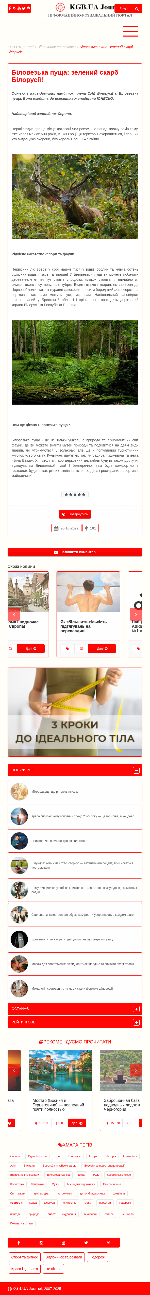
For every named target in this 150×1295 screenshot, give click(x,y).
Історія (111, 1156)
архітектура (41, 1193)
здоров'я (16, 1202)
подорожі (125, 1202)
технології (90, 1214)
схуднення (69, 1214)
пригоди (15, 1214)
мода (88, 1202)
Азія (13, 1165)
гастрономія (64, 1193)
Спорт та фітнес (24, 1257)
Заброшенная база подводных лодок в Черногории (101, 1104)
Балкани (29, 1165)
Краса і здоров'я (24, 1269)
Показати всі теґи (21, 1223)
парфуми (105, 1202)
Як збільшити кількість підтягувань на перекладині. (106, 626)
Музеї (55, 1184)
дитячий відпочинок (92, 1193)
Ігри (57, 1156)
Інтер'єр (94, 1156)
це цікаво (128, 1214)
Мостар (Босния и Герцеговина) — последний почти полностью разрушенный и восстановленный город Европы (37, 1111)
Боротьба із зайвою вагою (59, 1165)
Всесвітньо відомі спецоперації (104, 1165)
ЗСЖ (96, 1174)
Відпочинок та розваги (56, 47)
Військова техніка (58, 1174)
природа (34, 1214)
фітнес (109, 1214)
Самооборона (112, 1184)
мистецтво (69, 1202)
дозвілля (119, 1193)
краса (33, 1202)
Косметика (17, 1184)
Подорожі (97, 1257)
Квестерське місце (119, 1174)
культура (49, 1202)
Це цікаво (53, 1269)
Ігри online (74, 1156)
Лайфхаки (37, 1184)
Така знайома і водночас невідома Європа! (36, 624)
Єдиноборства (37, 1156)
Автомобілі (130, 1156)
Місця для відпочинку (81, 1184)
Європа (15, 1156)
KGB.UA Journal (21, 47)
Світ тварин (18, 1193)
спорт (52, 1214)
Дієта (81, 1174)
